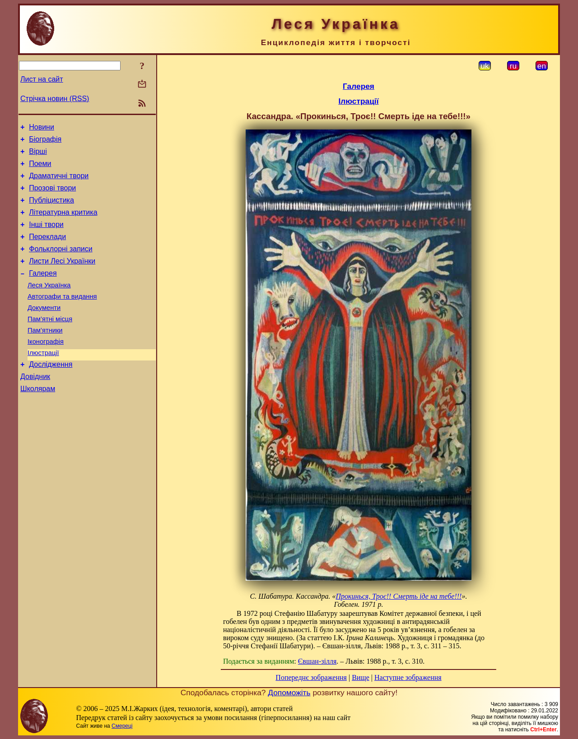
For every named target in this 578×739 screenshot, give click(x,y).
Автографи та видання (62, 316)
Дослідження (50, 393)
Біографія (45, 142)
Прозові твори (52, 196)
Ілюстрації (43, 379)
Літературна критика (63, 223)
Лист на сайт (41, 79)
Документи (44, 329)
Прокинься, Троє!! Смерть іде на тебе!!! (399, 596)
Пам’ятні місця (50, 342)
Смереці (122, 726)
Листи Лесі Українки (62, 277)
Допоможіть (289, 692)
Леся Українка (49, 304)
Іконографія (46, 367)
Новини (41, 128)
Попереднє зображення (311, 677)
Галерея (42, 291)
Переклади (47, 250)
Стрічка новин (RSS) (54, 98)
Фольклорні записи (60, 264)
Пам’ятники (45, 354)
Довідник (35, 406)
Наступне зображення (408, 677)
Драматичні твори (59, 182)
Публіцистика (51, 209)
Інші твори (46, 236)
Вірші (38, 155)
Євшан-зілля (317, 661)
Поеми (40, 169)
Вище (360, 677)
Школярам (37, 420)
